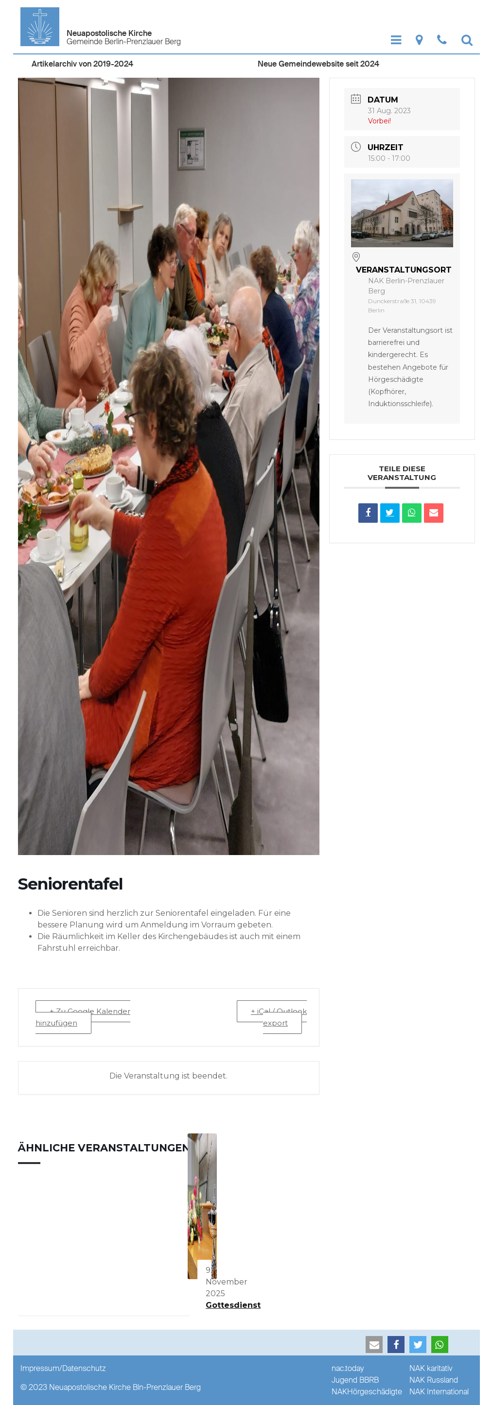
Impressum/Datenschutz (63, 1368)
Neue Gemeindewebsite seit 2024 (318, 64)
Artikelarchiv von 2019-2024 (82, 64)
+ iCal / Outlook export (279, 1017)
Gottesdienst (233, 1305)
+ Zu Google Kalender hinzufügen (82, 1017)
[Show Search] (467, 40)
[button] (374, 1344)
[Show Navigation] (396, 40)
